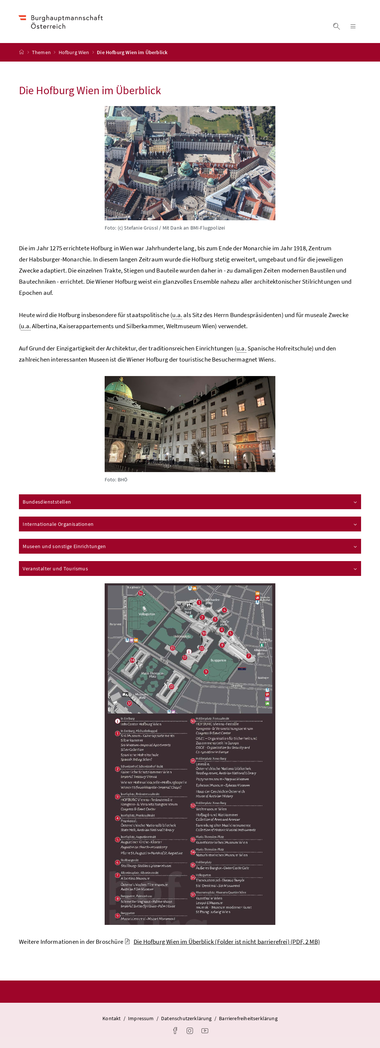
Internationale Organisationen (190, 524)
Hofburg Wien (75, 52)
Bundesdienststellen (190, 501)
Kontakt (111, 1018)
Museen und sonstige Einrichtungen (190, 546)
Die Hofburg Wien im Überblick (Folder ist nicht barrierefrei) (222, 941)
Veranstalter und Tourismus (190, 568)
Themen (42, 52)
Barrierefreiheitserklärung (248, 1018)
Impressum (141, 1018)
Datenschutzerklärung (186, 1018)
